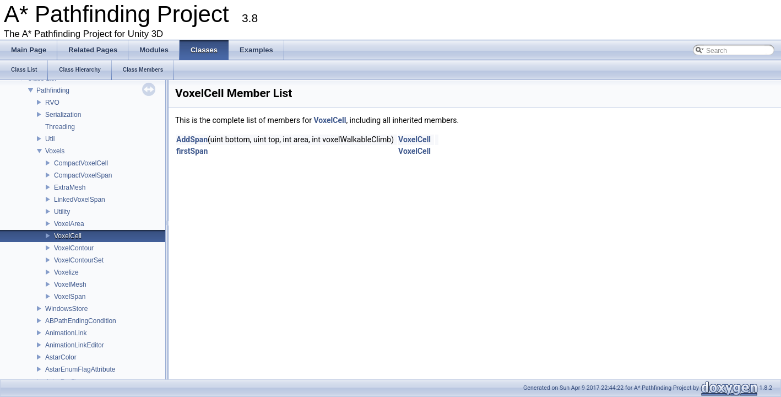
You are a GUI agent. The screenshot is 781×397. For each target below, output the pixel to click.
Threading (60, 127)
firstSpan (192, 151)
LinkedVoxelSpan (79, 199)
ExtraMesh (69, 187)
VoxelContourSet (79, 260)
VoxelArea (69, 224)
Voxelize (66, 272)
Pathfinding (52, 90)
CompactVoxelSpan (83, 175)
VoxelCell (68, 236)
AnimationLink (65, 333)
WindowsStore (66, 309)
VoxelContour (74, 248)
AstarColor (61, 357)
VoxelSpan (69, 297)
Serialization (63, 115)
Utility (62, 212)
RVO (52, 102)
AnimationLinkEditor (74, 345)
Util (50, 139)
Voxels (54, 151)
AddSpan (192, 139)
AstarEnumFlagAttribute (80, 369)
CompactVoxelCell (81, 163)
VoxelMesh (70, 284)
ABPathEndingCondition (80, 321)
